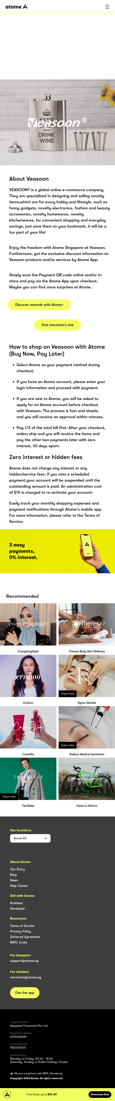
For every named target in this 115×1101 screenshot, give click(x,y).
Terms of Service (22, 926)
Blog (13, 875)
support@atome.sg (24, 961)
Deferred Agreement (25, 937)
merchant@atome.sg (25, 977)
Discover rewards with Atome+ (39, 305)
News (14, 880)
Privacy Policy (20, 931)
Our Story (17, 869)
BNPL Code (18, 942)
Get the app (24, 993)
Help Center (19, 886)
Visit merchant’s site (57, 325)
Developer (17, 908)
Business (16, 903)
